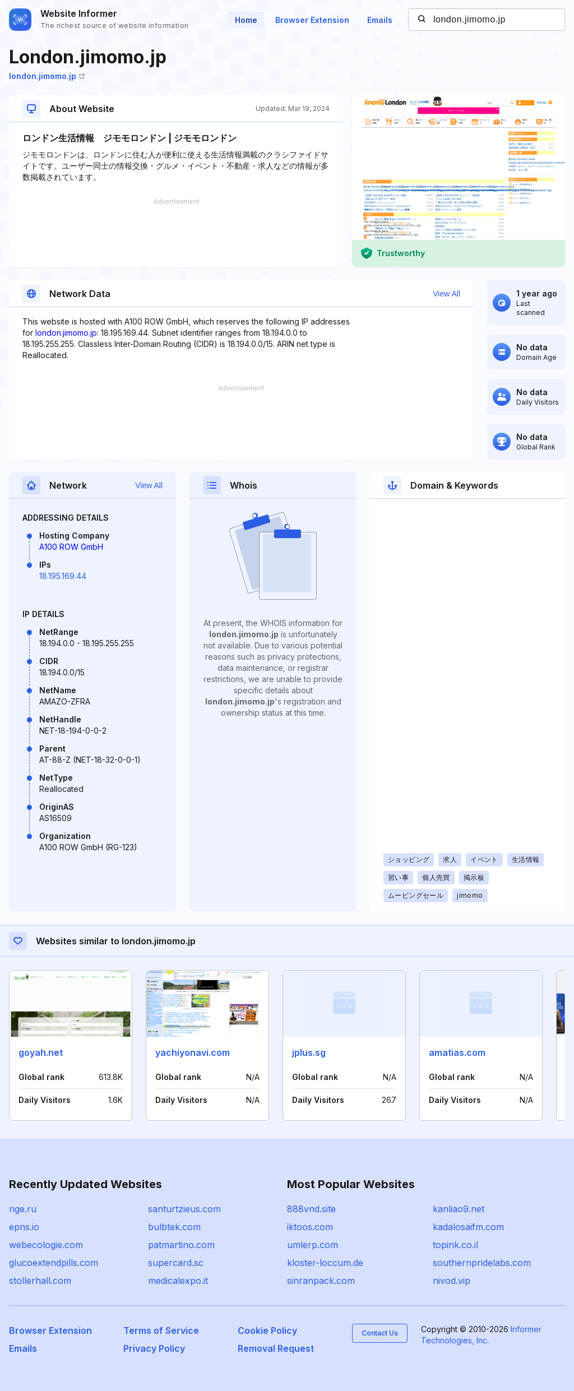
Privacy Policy (154, 1348)
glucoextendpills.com (53, 1262)
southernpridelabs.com (482, 1262)
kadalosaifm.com (468, 1226)
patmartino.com (181, 1244)
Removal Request (276, 1348)
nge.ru (22, 1208)
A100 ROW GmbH (71, 546)
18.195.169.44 (62, 576)
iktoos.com (310, 1226)
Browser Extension (312, 20)
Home (246, 20)
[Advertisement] (176, 232)
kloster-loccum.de (325, 1262)
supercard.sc (175, 1262)
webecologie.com (46, 1244)
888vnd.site (311, 1208)
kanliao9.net (458, 1208)
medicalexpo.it (178, 1280)
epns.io (24, 1226)
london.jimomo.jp (47, 76)
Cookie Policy (267, 1330)
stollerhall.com (40, 1280)
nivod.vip (451, 1280)
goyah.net (40, 1052)
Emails (379, 20)
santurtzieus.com (184, 1208)
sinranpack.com (321, 1280)
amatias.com (457, 1052)
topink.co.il (455, 1244)
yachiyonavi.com (192, 1052)
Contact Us (380, 1333)
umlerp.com (312, 1244)
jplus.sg (309, 1052)
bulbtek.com (174, 1226)
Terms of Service (161, 1330)
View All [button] (446, 293)
